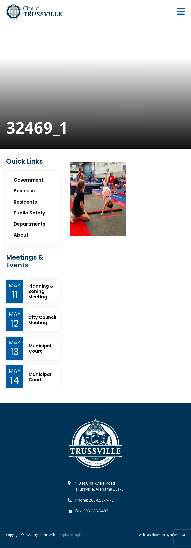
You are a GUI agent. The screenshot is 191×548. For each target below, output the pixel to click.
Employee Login (70, 535)
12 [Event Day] (14, 323)
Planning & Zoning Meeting (40, 291)
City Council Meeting (42, 320)
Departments (29, 224)
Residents (25, 202)
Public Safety (29, 213)
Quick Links (24, 161)
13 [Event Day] (14, 352)
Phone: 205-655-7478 (94, 500)
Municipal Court (40, 348)
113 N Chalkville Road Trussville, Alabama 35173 (99, 486)
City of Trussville (44, 535)
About (21, 235)
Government (28, 180)
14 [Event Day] (14, 380)
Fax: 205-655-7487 (91, 511)
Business (24, 190)
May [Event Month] (14, 285)
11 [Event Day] (15, 295)
